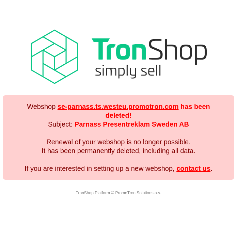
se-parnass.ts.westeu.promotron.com (118, 106)
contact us (193, 168)
